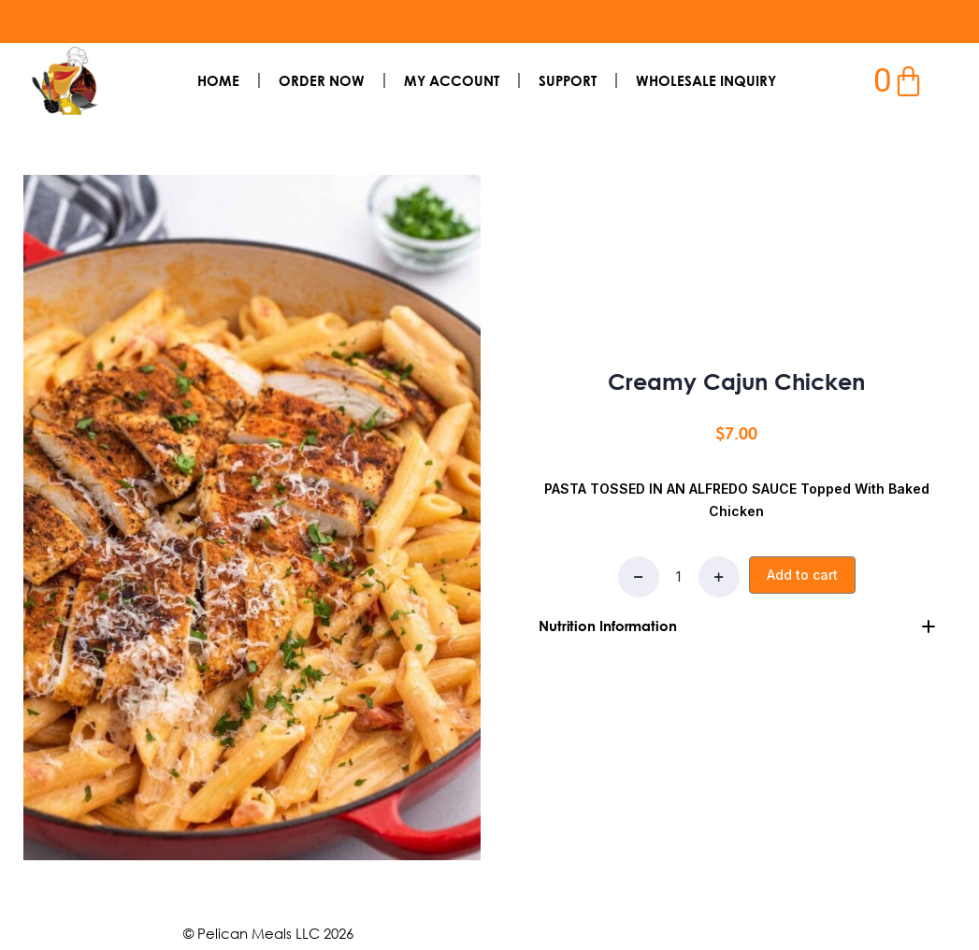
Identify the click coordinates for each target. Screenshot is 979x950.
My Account (451, 80)
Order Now (322, 80)
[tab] (737, 626)
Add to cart (802, 574)
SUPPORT (568, 80)
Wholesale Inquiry (706, 80)
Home (218, 80)
